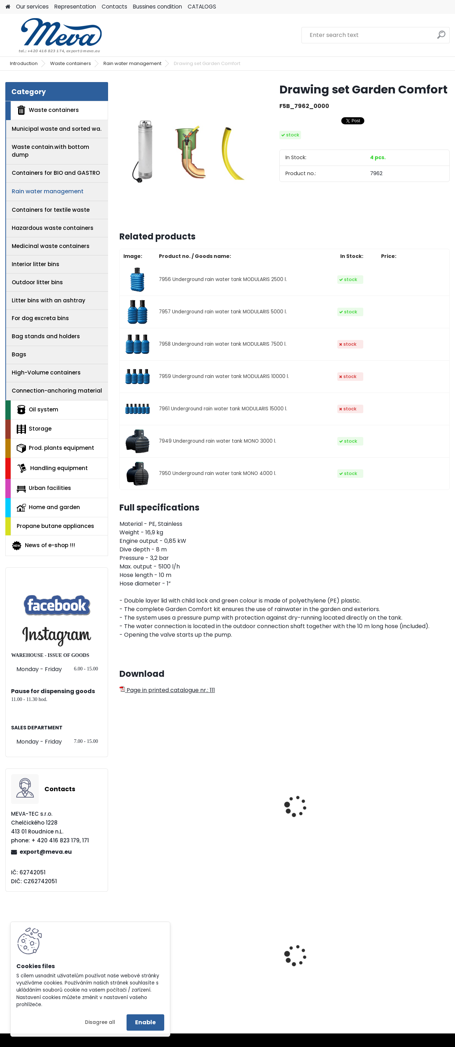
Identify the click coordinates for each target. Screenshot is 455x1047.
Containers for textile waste (51, 210)
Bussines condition (157, 6)
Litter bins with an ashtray (48, 300)
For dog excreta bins (40, 318)
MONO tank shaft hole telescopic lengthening (324, 821)
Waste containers (70, 63)
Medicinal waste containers (51, 246)
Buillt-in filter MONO (403, 817)
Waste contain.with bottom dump (50, 151)
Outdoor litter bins (37, 282)
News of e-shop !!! (43, 545)
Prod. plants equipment (55, 448)
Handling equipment (52, 468)
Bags (19, 354)
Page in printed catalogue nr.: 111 (167, 690)
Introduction (24, 63)
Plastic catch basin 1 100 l (410, 965)
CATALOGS (202, 6)
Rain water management (132, 63)
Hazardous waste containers (52, 228)
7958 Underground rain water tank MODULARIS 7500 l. (223, 344)
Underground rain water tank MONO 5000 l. (157, 821)
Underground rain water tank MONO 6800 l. (241, 821)
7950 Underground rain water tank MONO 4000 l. (217, 473)
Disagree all (100, 1022)
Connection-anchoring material (57, 390)
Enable (145, 1022)
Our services (32, 6)
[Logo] (54, 35)
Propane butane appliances (55, 526)
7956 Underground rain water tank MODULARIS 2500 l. (223, 279)
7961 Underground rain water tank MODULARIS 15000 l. (223, 408)
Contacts (114, 6)
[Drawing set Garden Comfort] (188, 150)
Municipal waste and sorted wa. (56, 129)
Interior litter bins (35, 264)
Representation (75, 6)
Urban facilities (44, 488)
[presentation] (122, 798)
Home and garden (48, 507)
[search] (441, 37)
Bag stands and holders (46, 336)
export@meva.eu (46, 852)
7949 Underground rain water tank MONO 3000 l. (217, 441)
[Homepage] (7, 7)
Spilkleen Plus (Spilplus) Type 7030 (325, 965)
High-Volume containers (46, 372)
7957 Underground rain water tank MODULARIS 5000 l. (223, 311)
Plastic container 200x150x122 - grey (233, 965)
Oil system (37, 409)
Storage (34, 429)
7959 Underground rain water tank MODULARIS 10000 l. (224, 376)
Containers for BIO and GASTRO (56, 173)
